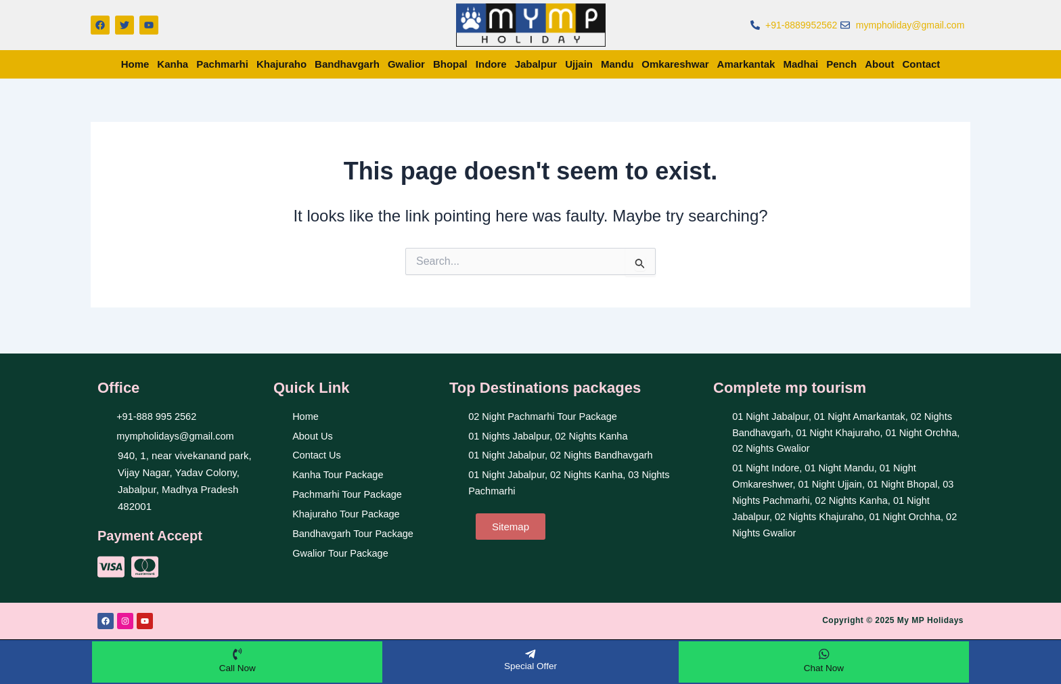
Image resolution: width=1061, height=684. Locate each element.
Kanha (172, 64)
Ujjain (579, 64)
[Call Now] (237, 653)
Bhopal (450, 64)
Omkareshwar (674, 64)
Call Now (237, 667)
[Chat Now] (823, 653)
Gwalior (406, 64)
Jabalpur (536, 64)
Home (135, 64)
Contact (922, 64)
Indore (491, 64)
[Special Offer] (530, 653)
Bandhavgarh (347, 64)
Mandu (617, 64)
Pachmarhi (222, 64)
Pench (841, 64)
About (879, 64)
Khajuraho (281, 64)
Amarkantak (746, 64)
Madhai (800, 64)
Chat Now (823, 667)
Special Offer (530, 665)
